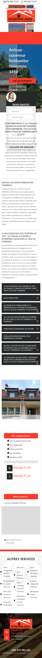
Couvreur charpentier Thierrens (34, 584)
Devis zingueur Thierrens (20, 575)
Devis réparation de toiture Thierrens (34, 571)
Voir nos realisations (22, 80)
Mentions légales (33, 653)
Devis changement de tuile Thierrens (7, 571)
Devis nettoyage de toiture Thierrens (20, 587)
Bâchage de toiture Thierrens (34, 594)
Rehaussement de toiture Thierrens (8, 584)
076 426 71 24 (10, 1)
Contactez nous (17, 88)
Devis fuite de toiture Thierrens (7, 594)
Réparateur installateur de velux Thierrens (21, 600)
